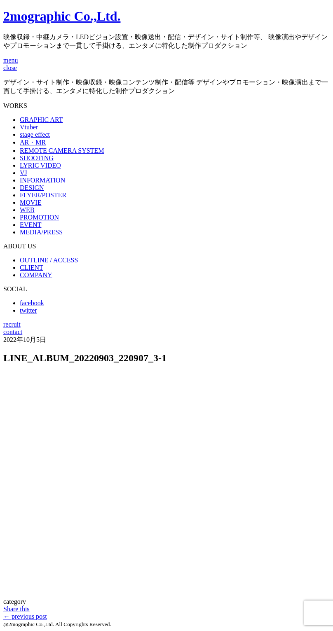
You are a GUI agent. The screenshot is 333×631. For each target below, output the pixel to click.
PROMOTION (39, 217)
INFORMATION (42, 180)
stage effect (35, 134)
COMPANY (36, 274)
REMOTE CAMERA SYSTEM (62, 150)
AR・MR (33, 142)
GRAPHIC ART (41, 119)
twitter (28, 310)
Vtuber (29, 127)
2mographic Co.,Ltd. (61, 16)
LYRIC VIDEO (40, 165)
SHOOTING (37, 157)
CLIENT (31, 267)
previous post (25, 616)
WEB (27, 209)
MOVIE (30, 202)
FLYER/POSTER (43, 195)
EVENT (30, 224)
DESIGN (32, 187)
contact (12, 331)
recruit (12, 324)
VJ (23, 172)
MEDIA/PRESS (41, 232)
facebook (32, 302)
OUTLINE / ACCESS (49, 260)
